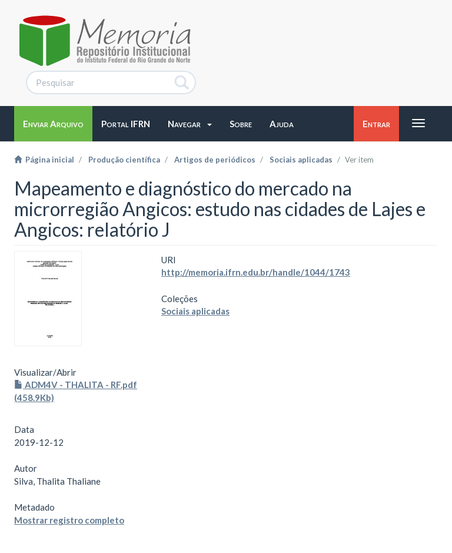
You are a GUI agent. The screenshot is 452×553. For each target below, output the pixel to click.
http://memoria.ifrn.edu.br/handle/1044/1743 (255, 272)
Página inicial (44, 159)
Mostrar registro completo (69, 520)
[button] (190, 123)
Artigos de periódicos (214, 159)
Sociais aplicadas (301, 159)
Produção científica (124, 159)
